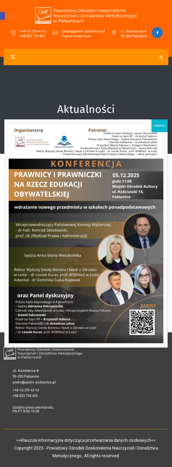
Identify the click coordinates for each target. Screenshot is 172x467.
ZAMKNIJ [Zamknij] (159, 125)
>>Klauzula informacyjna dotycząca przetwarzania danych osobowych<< (86, 440)
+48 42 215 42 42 (33, 31)
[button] (2, 16)
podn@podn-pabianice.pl (83, 31)
